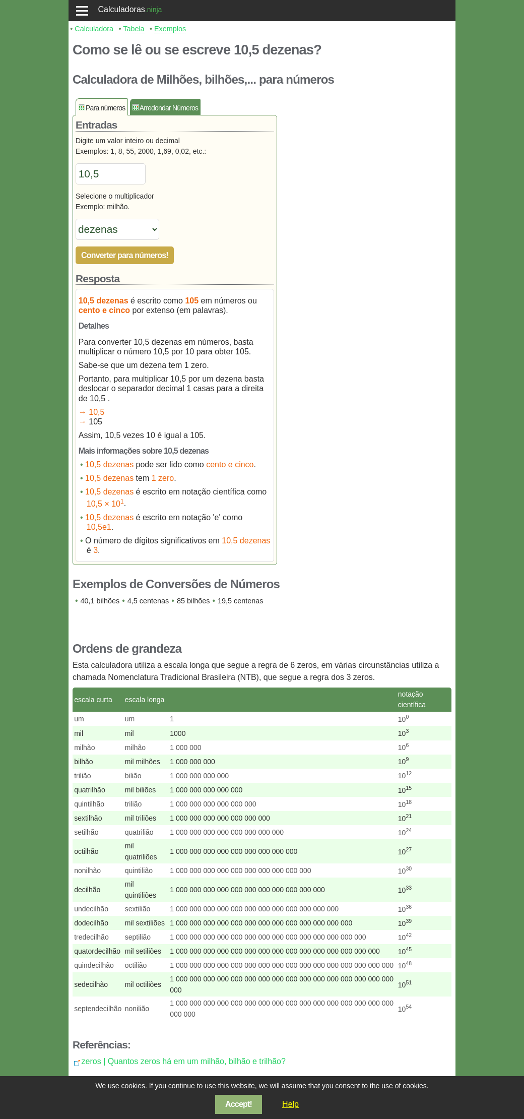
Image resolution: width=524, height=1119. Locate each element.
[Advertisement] (368, 249)
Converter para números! (124, 255)
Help (290, 1104)
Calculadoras (121, 9)
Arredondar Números (169, 108)
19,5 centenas (240, 601)
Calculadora (94, 29)
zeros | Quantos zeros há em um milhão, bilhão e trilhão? (184, 1061)
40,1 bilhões (100, 601)
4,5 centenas (148, 601)
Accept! (238, 1104)
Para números (105, 108)
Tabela (133, 29)
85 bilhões (193, 601)
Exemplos (170, 29)
